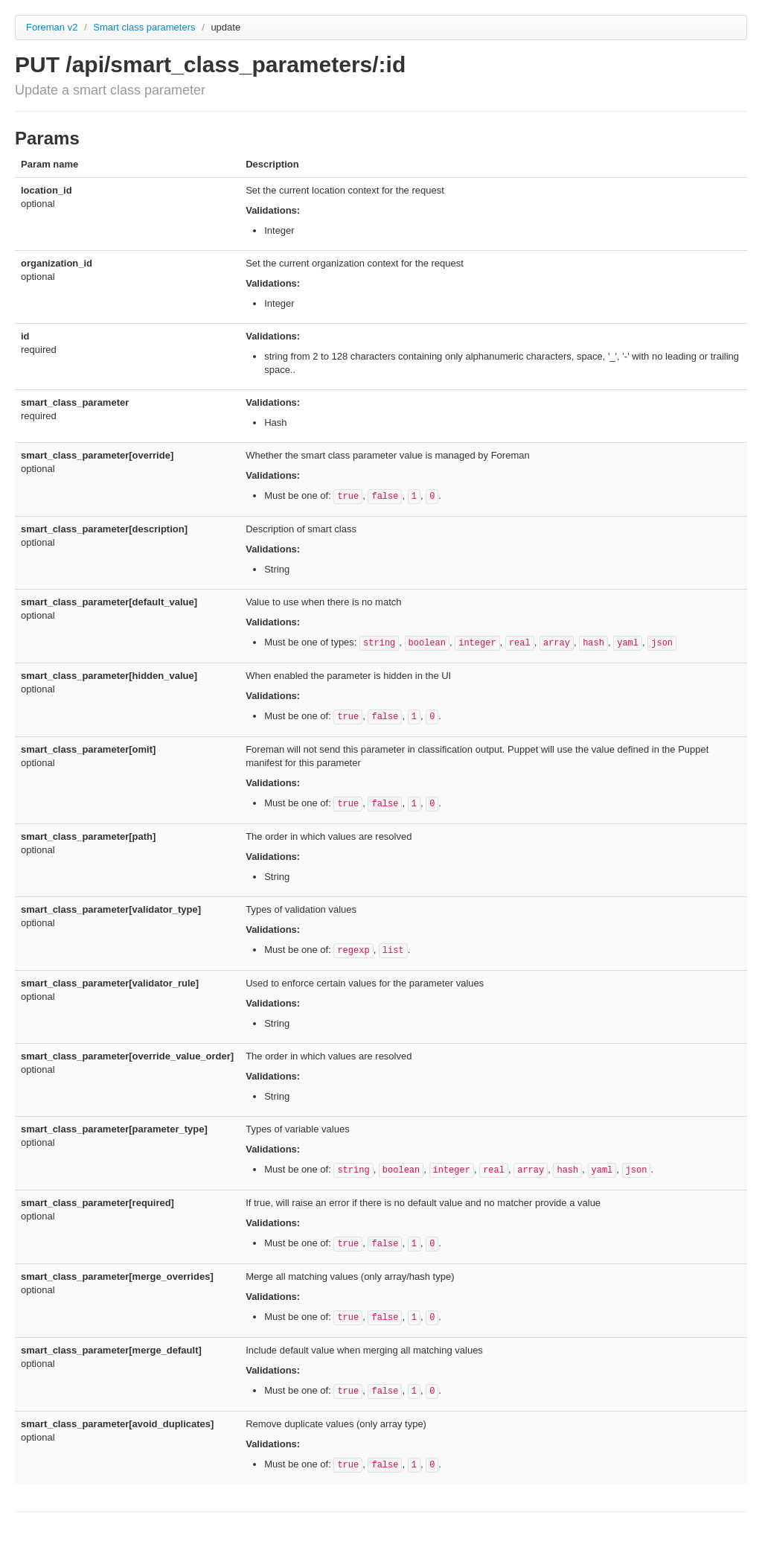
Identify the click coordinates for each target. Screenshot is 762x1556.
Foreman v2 (51, 27)
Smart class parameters (145, 27)
